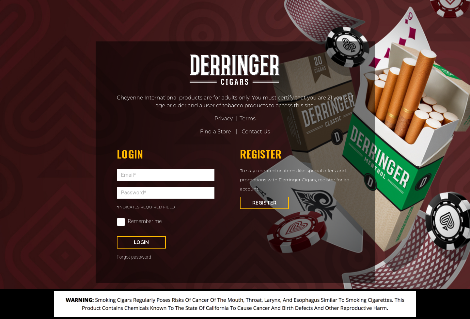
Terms (248, 118)
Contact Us (256, 132)
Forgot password (134, 257)
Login (141, 242)
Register (264, 203)
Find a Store (215, 132)
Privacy (223, 118)
